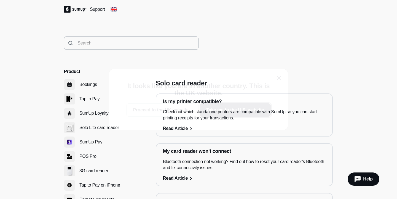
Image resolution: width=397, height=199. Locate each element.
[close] (279, 78)
